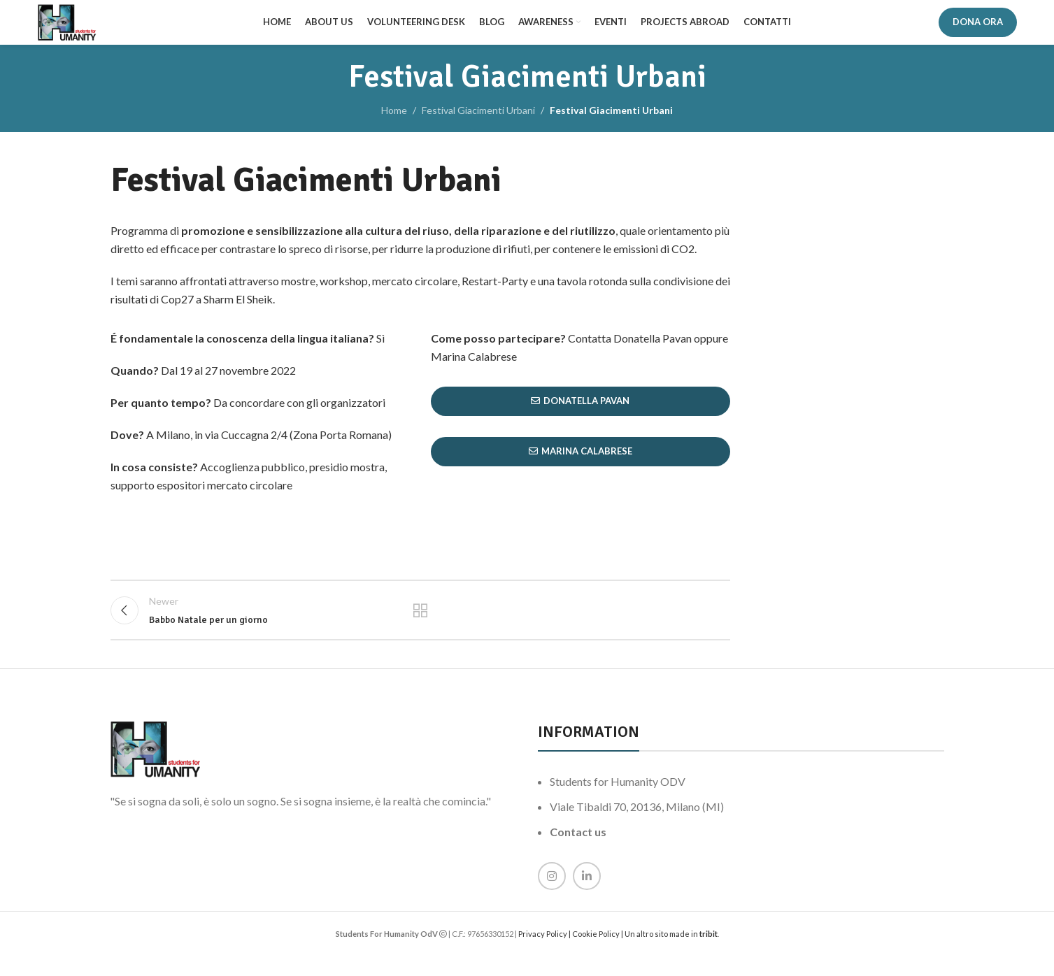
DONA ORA (978, 27)
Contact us (578, 852)
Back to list (420, 626)
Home (394, 121)
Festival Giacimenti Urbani (478, 121)
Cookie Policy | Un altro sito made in (635, 954)
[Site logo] (75, 27)
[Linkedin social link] (587, 897)
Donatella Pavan (580, 412)
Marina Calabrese (580, 462)
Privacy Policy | (545, 954)
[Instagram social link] (552, 897)
